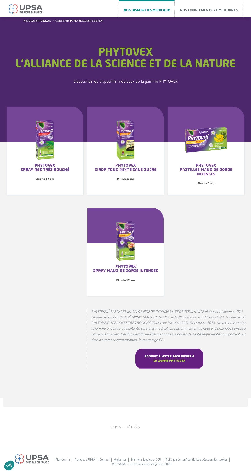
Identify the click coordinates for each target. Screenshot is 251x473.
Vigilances (120, 459)
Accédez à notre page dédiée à (169, 358)
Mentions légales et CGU (146, 459)
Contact (104, 459)
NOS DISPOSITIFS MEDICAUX (147, 10)
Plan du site (62, 459)
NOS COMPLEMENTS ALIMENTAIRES (209, 10)
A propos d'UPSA (85, 459)
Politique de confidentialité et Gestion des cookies (197, 459)
